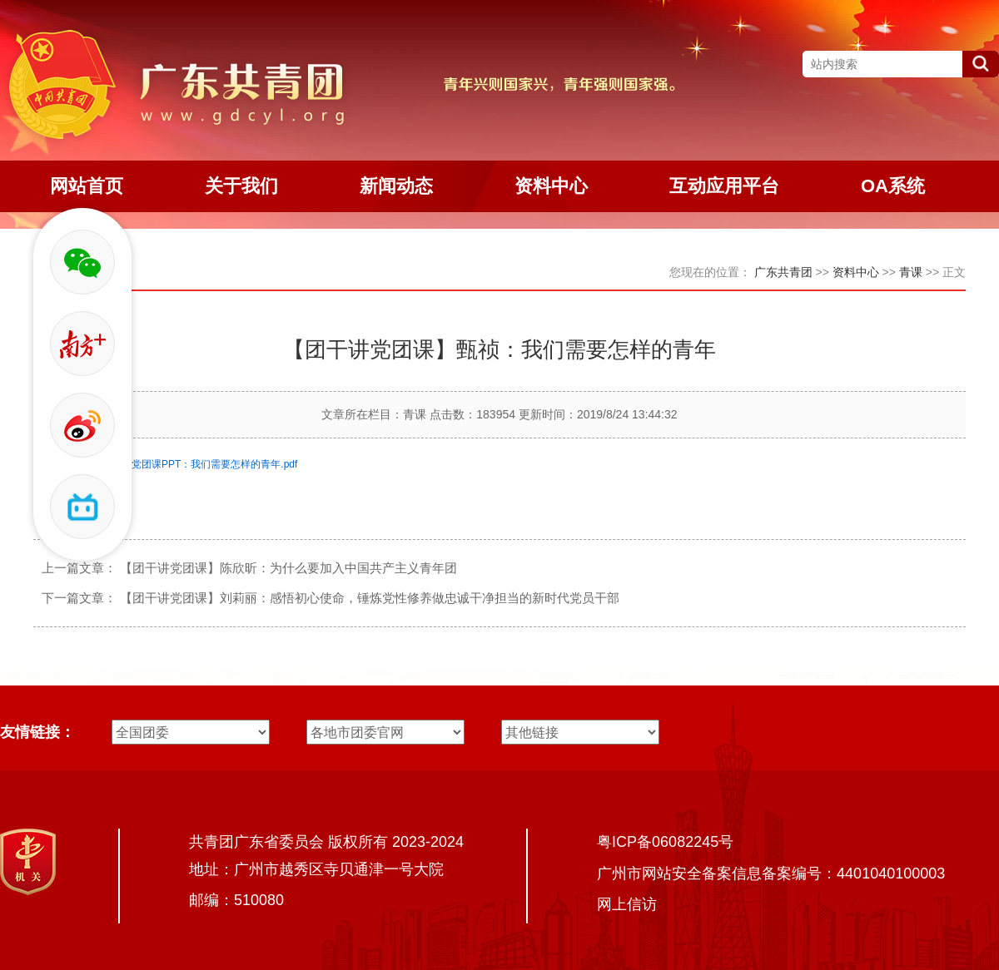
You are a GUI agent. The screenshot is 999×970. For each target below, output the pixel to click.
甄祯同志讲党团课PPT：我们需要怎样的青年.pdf (189, 464)
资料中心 (855, 272)
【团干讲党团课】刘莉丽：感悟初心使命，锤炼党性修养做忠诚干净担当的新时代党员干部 (369, 598)
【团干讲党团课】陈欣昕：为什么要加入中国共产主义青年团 (288, 568)
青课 (910, 272)
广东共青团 (783, 272)
